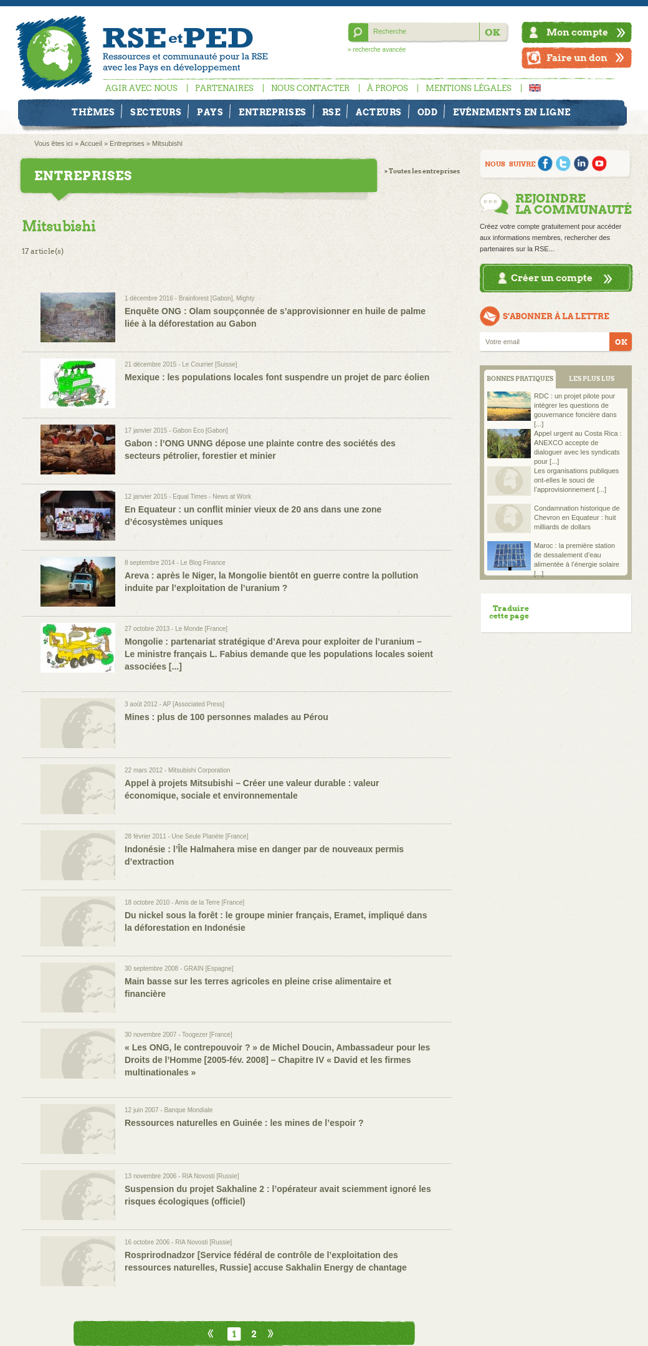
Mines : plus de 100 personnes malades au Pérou (226, 717)
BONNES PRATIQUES (520, 379)
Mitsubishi (167, 143)
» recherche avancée (377, 49)
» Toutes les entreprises (422, 171)
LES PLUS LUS (591, 379)
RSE (331, 112)
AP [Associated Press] (193, 704)
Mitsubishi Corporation (199, 770)
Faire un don (577, 58)
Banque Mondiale (188, 1110)
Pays (210, 112)
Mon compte (577, 32)
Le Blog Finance (203, 562)
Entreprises (273, 112)
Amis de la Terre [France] (210, 902)
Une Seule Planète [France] (210, 836)
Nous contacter (310, 88)
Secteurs (155, 112)
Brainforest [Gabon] (206, 298)
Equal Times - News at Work (212, 496)
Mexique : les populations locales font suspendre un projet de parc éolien (277, 377)
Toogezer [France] (207, 1034)
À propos (387, 88)
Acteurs (379, 112)
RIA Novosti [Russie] (210, 1176)
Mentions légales (469, 88)
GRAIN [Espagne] (208, 968)
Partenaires (224, 88)
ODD (427, 112)
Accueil (91, 143)
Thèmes (93, 112)
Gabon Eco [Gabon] (200, 430)
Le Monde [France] (201, 628)
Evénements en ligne (512, 112)
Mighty (245, 298)
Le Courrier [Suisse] (209, 364)
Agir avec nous (141, 88)
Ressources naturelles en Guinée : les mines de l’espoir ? (244, 1123)
